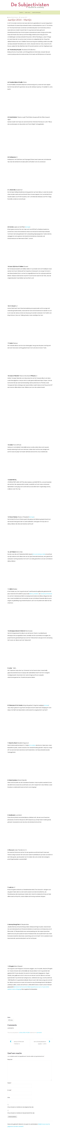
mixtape (27, 227)
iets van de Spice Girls (38, 554)
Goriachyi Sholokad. (46, 593)
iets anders (32, 745)
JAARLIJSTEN (22, 1032)
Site (9, 1097)
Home (21, 12)
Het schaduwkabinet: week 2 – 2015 (40, 1043)
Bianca (31, 593)
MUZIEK (28, 1032)
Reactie (10, 1059)
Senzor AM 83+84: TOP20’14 (19, 1043)
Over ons (27, 12)
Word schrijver (36, 12)
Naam (10, 1083)
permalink (39, 1032)
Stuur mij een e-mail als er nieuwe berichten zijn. (21, 1113)
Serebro (36, 593)
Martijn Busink (14, 17)
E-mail (10, 1090)
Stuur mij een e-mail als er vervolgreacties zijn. (21, 1107)
